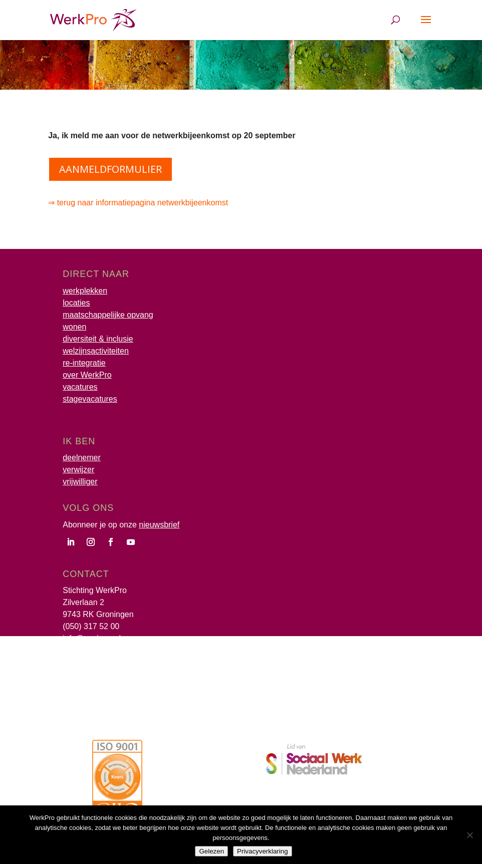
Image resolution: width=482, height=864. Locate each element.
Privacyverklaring (262, 851)
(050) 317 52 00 (91, 626)
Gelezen (211, 851)
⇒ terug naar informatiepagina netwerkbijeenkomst (139, 202)
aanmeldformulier (110, 169)
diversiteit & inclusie (98, 339)
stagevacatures (90, 399)
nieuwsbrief (159, 524)
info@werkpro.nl (92, 638)
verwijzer (78, 469)
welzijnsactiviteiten (96, 351)
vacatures (80, 387)
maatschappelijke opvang (108, 315)
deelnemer (82, 457)
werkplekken (85, 290)
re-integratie (84, 363)
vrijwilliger (80, 481)
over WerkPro (87, 375)
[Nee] (469, 835)
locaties (76, 303)
